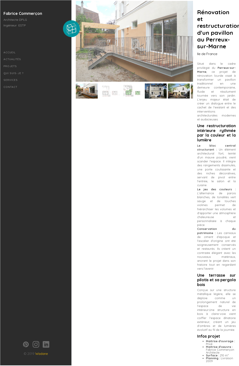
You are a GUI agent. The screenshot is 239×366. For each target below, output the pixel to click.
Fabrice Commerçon (23, 13)
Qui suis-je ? (13, 73)
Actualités (12, 59)
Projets (10, 66)
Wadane (41, 342)
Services (11, 80)
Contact (10, 86)
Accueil (10, 52)
